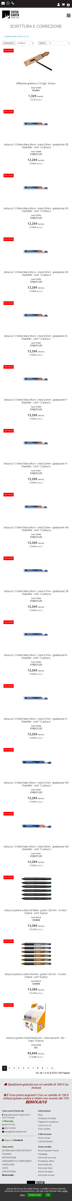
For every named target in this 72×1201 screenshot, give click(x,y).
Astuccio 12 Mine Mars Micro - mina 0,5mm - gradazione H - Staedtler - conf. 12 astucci (36, 465)
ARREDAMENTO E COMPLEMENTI (17, 1161)
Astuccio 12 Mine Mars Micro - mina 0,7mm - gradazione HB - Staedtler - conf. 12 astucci (36, 784)
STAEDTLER (36, 154)
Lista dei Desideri (45, 1141)
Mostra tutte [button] (8, 1175)
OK (48, 1195)
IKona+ (36, 90)
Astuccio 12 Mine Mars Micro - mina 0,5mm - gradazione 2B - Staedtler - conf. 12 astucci (36, 146)
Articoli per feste (45, 1168)
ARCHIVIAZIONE (9, 1157)
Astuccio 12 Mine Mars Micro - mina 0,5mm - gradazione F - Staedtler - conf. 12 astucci (36, 401)
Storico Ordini (44, 1138)
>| (52, 1068)
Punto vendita (44, 1129)
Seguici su (13, 1140)
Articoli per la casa (46, 1175)
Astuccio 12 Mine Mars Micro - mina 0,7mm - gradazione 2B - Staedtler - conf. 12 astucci (36, 592)
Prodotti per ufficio (46, 1161)
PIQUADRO (7, 1154)
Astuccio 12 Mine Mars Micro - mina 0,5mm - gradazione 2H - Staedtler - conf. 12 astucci (36, 210)
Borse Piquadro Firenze (48, 1150)
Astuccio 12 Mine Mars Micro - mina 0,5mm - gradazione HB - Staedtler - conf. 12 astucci (36, 529)
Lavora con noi (44, 1125)
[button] (68, 5)
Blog (40, 1115)
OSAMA (36, 920)
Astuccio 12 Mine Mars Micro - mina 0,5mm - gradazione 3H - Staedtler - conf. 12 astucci (36, 273)
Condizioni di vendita (47, 1118)
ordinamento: (9, 43)
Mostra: (42, 43)
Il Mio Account (44, 1134)
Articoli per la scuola (47, 1157)
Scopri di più (35, 1195)
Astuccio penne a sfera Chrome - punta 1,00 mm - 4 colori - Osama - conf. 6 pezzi (36, 975)
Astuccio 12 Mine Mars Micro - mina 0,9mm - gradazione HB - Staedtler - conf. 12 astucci (36, 848)
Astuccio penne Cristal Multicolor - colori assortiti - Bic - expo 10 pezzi (36, 1039)
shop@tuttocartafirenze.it (15, 1132)
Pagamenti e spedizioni (48, 1122)
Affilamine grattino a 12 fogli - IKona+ (36, 83)
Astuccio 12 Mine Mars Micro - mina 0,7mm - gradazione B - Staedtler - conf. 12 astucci (36, 656)
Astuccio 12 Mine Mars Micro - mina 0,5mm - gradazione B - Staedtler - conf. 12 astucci (36, 337)
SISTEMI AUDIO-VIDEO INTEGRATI (17, 1150)
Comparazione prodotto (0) (16, 37)
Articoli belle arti (45, 1164)
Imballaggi (42, 1154)
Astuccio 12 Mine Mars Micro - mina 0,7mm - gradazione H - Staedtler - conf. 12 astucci (36, 720)
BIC (36, 1047)
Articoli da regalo (45, 1171)
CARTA (5, 1168)
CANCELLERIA (8, 1164)
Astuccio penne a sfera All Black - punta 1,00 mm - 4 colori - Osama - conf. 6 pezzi (36, 912)
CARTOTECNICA (9, 1171)
